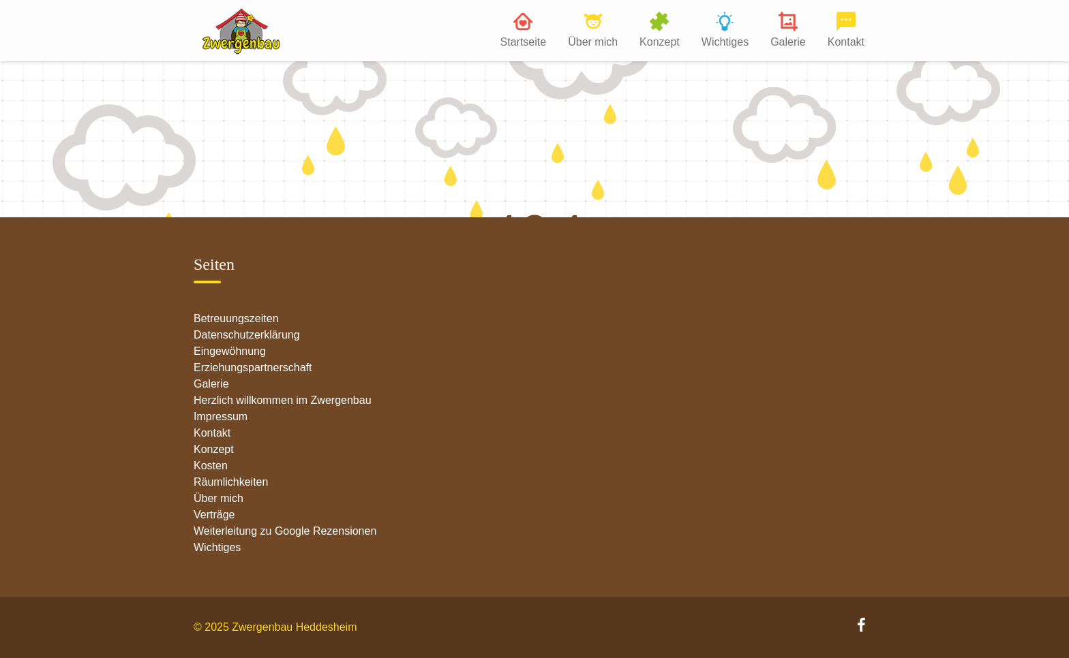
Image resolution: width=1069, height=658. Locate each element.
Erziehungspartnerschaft (253, 367)
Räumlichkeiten (231, 482)
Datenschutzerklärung (247, 335)
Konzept (659, 42)
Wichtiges (725, 42)
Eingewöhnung (230, 351)
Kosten (211, 465)
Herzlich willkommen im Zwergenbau (283, 400)
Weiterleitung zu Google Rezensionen (285, 531)
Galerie (788, 42)
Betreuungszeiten (236, 318)
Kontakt (846, 42)
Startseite (523, 42)
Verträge (214, 514)
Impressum (220, 416)
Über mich (593, 42)
